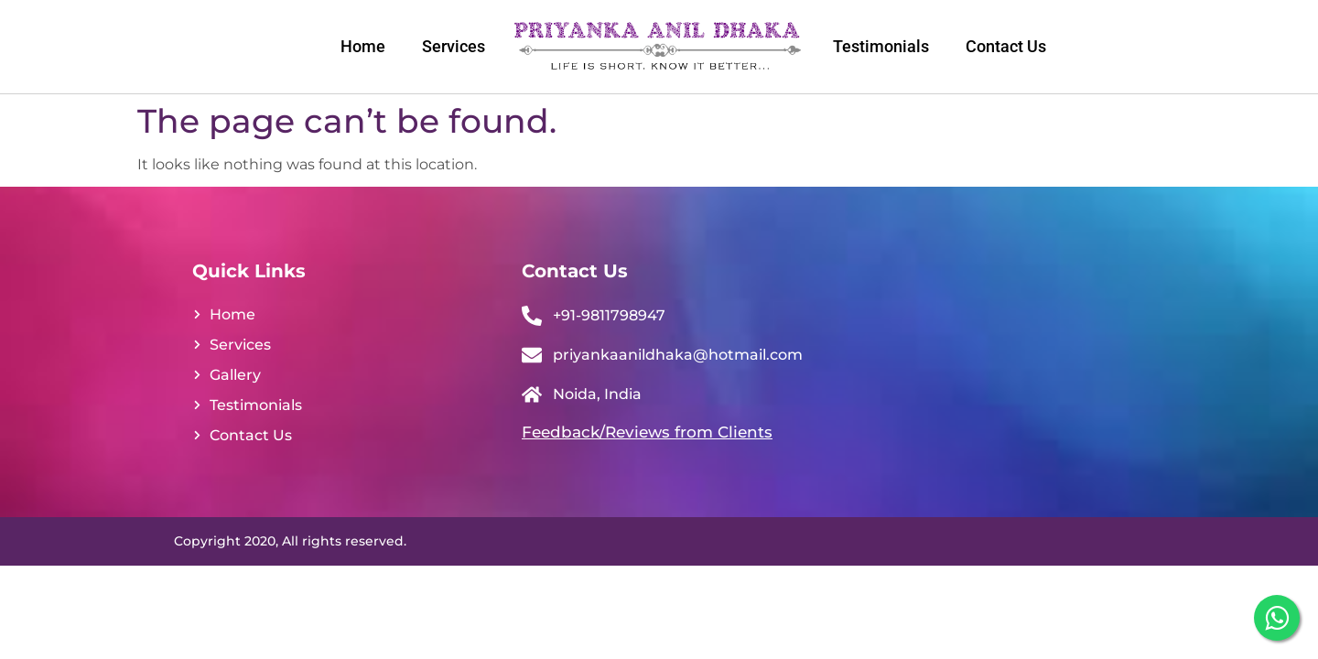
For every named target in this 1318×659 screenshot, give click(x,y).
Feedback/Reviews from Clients (647, 432)
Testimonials (881, 46)
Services (453, 46)
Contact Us (1006, 46)
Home (362, 46)
